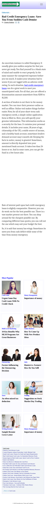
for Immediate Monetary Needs (28, 456)
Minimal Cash (31, 452)
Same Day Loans (7, 467)
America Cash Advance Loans (11, 450)
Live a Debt (6, 465)
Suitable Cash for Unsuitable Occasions (25, 473)
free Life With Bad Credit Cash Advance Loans (23, 465)
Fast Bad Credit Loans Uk (10, 463)
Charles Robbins (9, 22)
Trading (26, 395)
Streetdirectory (19, 503)
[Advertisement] (21, 43)
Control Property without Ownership (13, 452)
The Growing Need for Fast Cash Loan (13, 487)
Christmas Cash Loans (9, 485)
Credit (25, 452)
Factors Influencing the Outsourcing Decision (10, 368)
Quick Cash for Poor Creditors (31, 458)
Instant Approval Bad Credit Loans (12, 458)
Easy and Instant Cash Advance (26, 463)
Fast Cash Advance (8, 483)
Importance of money (33, 298)
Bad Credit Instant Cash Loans (11, 456)
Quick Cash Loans (8, 479)
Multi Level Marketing (9, 329)
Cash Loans (5, 295)
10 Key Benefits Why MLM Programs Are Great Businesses (10, 334)
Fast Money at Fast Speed (21, 471)
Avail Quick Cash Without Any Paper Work (27, 477)
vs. (32, 365)
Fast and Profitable (20, 483)
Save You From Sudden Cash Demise (21, 18)
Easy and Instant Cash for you (21, 467)
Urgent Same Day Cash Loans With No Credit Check (10, 301)
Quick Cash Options (8, 460)
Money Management (30, 295)
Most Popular (7, 278)
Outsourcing (6, 362)
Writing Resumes (7, 429)
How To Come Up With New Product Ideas (32, 334)
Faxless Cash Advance (9, 477)
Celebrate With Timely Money (24, 485)
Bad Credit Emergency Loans (18, 16)
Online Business (29, 329)
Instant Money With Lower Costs (23, 475)
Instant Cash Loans (8, 473)
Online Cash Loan (8, 475)
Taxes (3, 395)
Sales (25, 362)
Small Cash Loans (8, 454)
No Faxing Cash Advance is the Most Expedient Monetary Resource (21, 469)
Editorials (5, 13)
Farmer (37, 365)
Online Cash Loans (8, 471)
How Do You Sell (31, 368)
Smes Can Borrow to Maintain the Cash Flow (15, 461)
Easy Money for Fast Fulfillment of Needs (25, 479)
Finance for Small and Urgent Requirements (26, 454)
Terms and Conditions (28, 503)
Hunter (27, 365)
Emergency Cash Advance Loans (12, 481)
